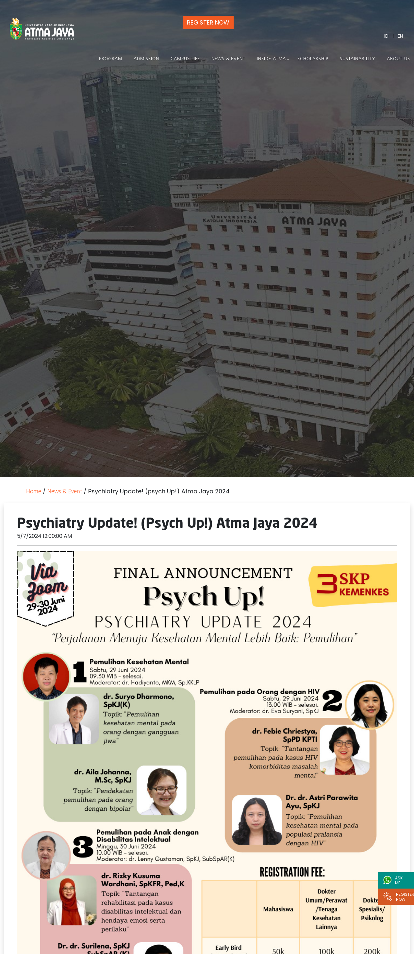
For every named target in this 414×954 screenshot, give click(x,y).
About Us (398, 59)
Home (33, 492)
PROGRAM (110, 59)
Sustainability (357, 59)
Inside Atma (271, 59)
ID (386, 36)
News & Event (228, 59)
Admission (146, 59)
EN (400, 36)
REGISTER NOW (208, 22)
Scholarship (312, 59)
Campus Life (185, 59)
